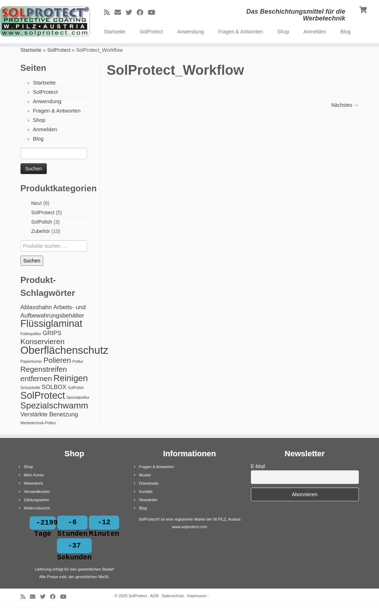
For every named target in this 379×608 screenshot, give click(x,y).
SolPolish (41, 222)
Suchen (31, 261)
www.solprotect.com (189, 527)
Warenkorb (33, 483)
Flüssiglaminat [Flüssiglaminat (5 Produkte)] (51, 323)
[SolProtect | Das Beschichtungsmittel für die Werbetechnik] (44, 22)
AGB (154, 596)
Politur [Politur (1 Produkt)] (77, 361)
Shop (283, 32)
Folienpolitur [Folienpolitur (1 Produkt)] (31, 334)
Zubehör (40, 231)
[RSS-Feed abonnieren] (109, 12)
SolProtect (151, 32)
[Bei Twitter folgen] (131, 12)
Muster (145, 475)
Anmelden (314, 32)
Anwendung (190, 32)
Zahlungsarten (36, 500)
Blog (345, 32)
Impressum (197, 596)
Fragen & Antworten (240, 32)
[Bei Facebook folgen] (142, 12)
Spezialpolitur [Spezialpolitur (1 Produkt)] (78, 397)
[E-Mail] (120, 12)
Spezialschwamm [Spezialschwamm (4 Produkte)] (55, 405)
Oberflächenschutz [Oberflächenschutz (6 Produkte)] (65, 350)
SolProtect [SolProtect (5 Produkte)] (43, 395)
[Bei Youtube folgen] (154, 12)
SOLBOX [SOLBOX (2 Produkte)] (53, 387)
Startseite (114, 32)
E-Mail (258, 466)
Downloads (148, 483)
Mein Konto (34, 475)
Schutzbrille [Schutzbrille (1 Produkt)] (30, 387)
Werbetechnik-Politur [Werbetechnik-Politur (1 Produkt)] (38, 423)
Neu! (36, 203)
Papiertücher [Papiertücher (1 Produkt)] (31, 361)
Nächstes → (344, 105)
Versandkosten (37, 491)
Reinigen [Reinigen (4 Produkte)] (70, 378)
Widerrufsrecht (37, 508)
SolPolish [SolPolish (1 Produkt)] (76, 387)
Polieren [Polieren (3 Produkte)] (57, 360)
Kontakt (145, 491)
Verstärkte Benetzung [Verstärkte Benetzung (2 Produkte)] (49, 414)
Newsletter (148, 500)
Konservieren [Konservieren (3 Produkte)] (43, 341)
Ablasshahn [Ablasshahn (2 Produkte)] (36, 307)
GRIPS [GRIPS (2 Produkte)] (51, 333)
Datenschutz (173, 596)
